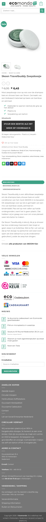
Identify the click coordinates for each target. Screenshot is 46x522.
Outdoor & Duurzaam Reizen (12, 153)
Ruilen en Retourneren (12, 507)
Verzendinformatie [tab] (11, 189)
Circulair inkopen (9, 395)
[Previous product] (8, 83)
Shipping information (11, 503)
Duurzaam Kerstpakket (12, 403)
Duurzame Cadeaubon (12, 407)
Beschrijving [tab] (8, 182)
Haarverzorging (34, 150)
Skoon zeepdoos (23, 156)
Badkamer (15, 150)
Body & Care (14, 73)
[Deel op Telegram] (23, 164)
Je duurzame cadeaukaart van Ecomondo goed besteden (24, 319)
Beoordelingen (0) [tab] (11, 186)
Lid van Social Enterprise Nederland (17, 417)
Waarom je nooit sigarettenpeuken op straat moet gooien (25, 340)
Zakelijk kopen (8, 391)
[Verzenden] (42, 10)
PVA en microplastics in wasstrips (21, 325)
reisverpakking (11, 156)
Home (4, 73)
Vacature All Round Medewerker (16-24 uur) (25, 332)
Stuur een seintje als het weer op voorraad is (18, 126)
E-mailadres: (7, 360)
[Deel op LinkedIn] (19, 164)
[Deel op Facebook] (8, 164)
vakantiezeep (34, 156)
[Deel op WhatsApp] (4, 164)
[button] (3, 4)
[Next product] (3, 83)
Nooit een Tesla (13, 346)
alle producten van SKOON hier (23, 244)
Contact (5, 411)
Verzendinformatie (10, 499)
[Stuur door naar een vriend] (11, 164)
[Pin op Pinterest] (15, 164)
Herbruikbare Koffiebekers (13, 399)
